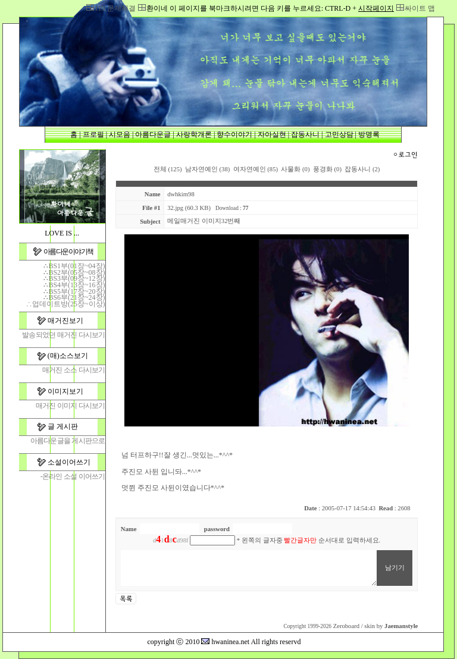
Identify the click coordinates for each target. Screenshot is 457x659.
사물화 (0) (295, 169)
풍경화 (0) (327, 169)
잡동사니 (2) (362, 169)
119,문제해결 (115, 8)
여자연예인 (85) (255, 169)
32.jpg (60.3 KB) (189, 208)
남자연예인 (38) (207, 169)
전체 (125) (168, 169)
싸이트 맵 (420, 8)
